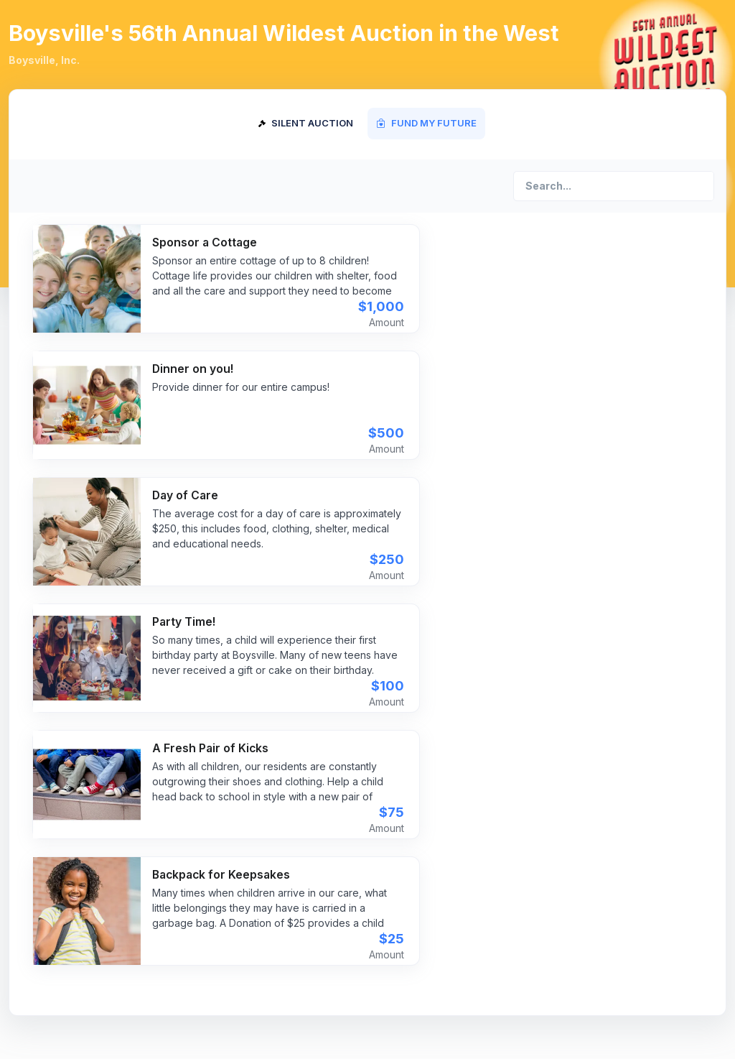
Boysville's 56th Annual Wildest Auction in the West (284, 33)
